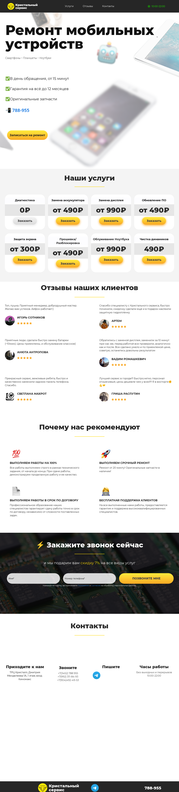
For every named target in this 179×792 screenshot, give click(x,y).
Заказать (25, 219)
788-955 (20, 108)
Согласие (95, 584)
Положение (83, 584)
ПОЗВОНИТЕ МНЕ (146, 576)
